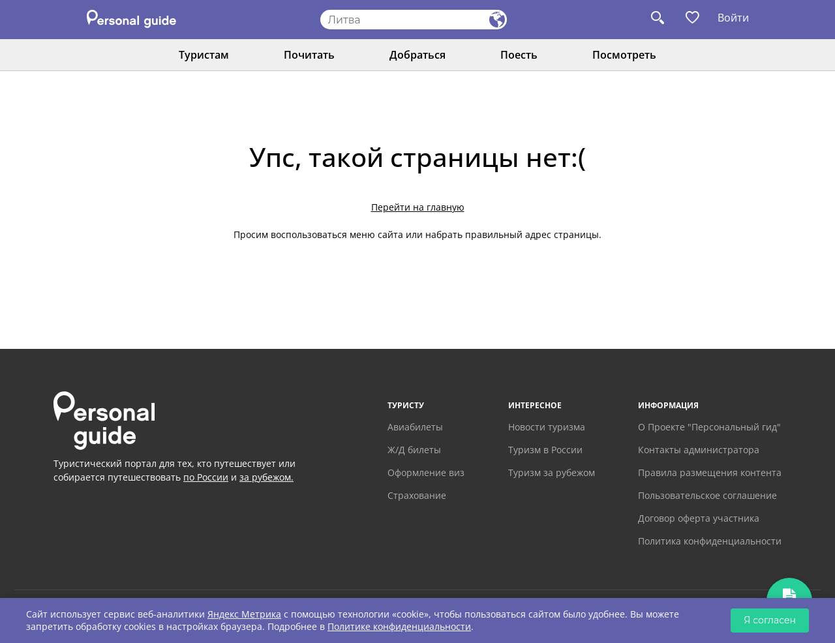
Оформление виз (425, 472)
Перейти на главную (417, 207)
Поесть (519, 55)
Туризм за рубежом (551, 472)
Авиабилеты (415, 427)
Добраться (417, 55)
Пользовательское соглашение (707, 495)
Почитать (309, 55)
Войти (733, 17)
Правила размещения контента (710, 472)
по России (205, 477)
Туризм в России (545, 449)
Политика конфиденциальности (710, 541)
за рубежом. (266, 477)
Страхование (416, 495)
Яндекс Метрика (244, 614)
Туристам (204, 55)
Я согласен (770, 620)
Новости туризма (546, 427)
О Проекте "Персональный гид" (709, 427)
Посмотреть (624, 55)
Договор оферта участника (698, 518)
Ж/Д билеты (414, 449)
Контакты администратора (698, 449)
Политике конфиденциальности (399, 626)
